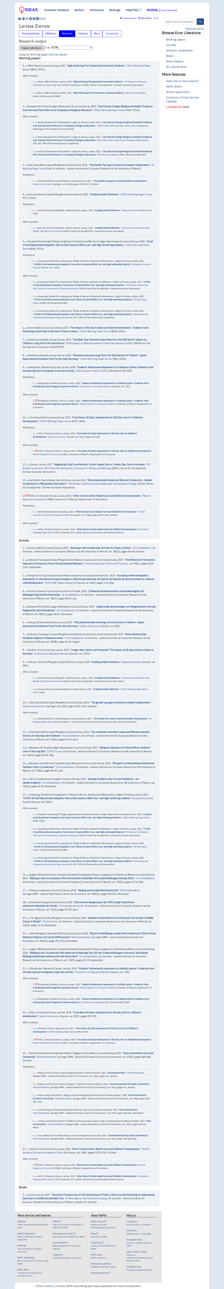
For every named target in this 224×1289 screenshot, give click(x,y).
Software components (179, 50)
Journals (171, 44)
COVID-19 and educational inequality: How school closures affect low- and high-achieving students (82, 264)
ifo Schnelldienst (142, 548)
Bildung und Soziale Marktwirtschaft (98, 890)
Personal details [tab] (31, 33)
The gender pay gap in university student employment (119, 181)
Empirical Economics (43, 184)
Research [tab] (67, 33)
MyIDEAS (162, 10)
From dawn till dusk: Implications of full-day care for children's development (114, 451)
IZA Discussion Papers (135, 93)
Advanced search (194, 28)
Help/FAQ (133, 10)
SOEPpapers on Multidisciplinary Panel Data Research (96, 343)
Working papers (175, 39)
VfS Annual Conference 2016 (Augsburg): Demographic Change (102, 483)
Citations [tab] (83, 33)
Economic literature (56, 10)
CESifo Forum (54, 751)
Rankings (114, 10)
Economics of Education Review (95, 386)
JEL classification (176, 66)
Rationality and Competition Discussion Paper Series (122, 140)
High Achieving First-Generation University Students (95, 65)
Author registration (178, 91)
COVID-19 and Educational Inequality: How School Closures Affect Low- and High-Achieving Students (83, 299)
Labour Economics (130, 210)
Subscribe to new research (182, 81)
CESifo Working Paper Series (109, 110)
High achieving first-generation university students (97, 81)
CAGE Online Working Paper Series (114, 125)
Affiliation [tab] (50, 33)
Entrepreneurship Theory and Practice (106, 563)
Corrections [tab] (111, 33)
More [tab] (97, 33)
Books (170, 55)
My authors (145, 18)
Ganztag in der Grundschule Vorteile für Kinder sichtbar (100, 548)
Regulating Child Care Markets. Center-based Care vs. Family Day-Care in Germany (99, 464)
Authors (79, 10)
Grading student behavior (107, 210)
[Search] (200, 21)
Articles (54, 54)
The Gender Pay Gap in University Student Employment (119, 165)
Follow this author (130, 18)
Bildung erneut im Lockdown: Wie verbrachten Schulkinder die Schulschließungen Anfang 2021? (82, 878)
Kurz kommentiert (116, 1073)
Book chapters (175, 61)
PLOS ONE (50, 582)
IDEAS (38, 1286)
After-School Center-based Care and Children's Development (106, 529)
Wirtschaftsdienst (130, 890)
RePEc (52, 1286)
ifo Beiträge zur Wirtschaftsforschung (86, 1198)
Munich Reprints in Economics (94, 404)
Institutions (96, 10)
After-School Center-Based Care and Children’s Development (107, 495)
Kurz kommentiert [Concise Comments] (129, 1084)
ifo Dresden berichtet (71, 906)
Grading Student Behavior (104, 194)
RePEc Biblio (174, 86)
